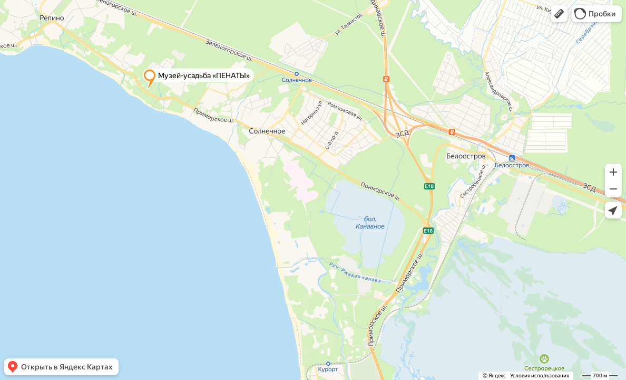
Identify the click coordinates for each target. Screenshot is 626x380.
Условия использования (539, 375)
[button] (559, 13)
